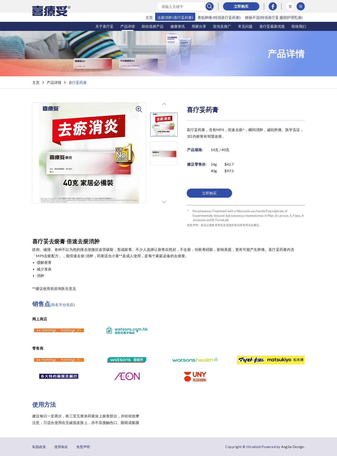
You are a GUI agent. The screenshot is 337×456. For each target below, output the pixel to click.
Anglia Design (292, 447)
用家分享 (199, 26)
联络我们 (299, 26)
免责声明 (83, 447)
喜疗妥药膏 (78, 82)
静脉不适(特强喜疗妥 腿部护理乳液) (273, 17)
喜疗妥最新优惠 (272, 26)
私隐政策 (39, 447)
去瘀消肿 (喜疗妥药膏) (175, 17)
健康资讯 (177, 26)
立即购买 (241, 6)
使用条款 (61, 447)
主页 (149, 17)
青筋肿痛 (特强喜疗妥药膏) (219, 17)
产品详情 (127, 26)
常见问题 (245, 26)
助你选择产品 (153, 26)
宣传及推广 (222, 26)
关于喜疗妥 (104, 26)
